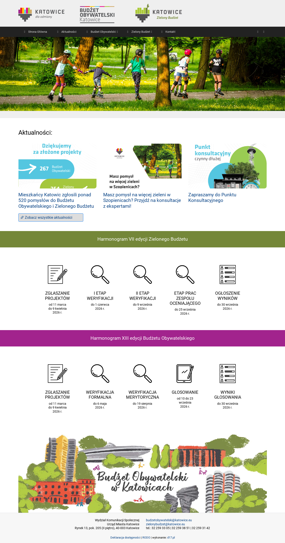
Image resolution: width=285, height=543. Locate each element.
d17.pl (171, 537)
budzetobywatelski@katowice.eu (169, 520)
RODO (146, 537)
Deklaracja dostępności (125, 537)
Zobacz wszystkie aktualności (46, 217)
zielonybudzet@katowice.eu (165, 524)
